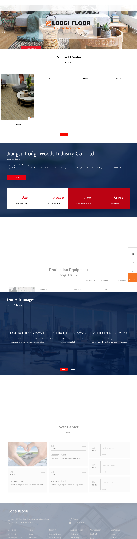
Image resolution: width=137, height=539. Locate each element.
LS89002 (51, 79)
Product (81, 9)
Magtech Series (92, 14)
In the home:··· (109, 483)
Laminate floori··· (18, 516)
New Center (68, 462)
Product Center (68, 57)
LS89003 (17, 125)
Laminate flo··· (109, 518)
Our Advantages (20, 299)
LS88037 (119, 79)
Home (49, 9)
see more (16, 177)
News (71, 9)
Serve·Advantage (16, 304)
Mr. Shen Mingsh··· (59, 516)
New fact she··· (109, 501)
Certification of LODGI (103, 14)
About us (60, 9)
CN (125, 8)
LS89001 (85, 79)
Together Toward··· (59, 490)
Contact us (114, 9)
